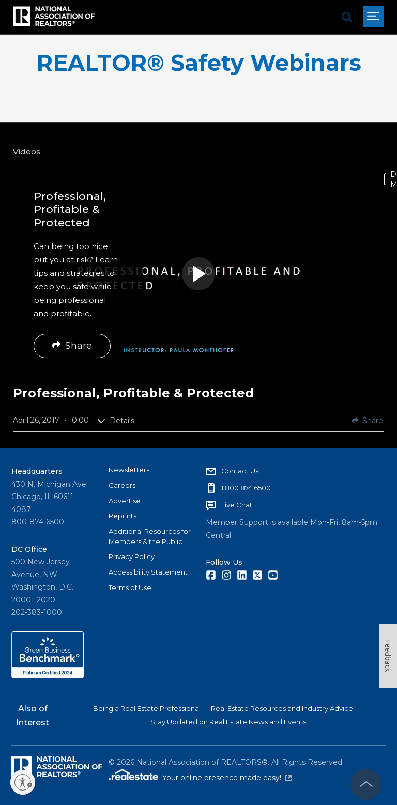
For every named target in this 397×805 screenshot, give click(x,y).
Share (72, 345)
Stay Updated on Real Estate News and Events (228, 722)
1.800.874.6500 (246, 488)
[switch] (385, 179)
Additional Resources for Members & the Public (150, 536)
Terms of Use (130, 587)
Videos (26, 152)
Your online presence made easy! (227, 777)
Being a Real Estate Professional (147, 708)
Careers (122, 485)
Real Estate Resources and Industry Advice (282, 708)
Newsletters (129, 470)
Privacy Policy (132, 556)
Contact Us (239, 471)
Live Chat (236, 505)
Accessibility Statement (148, 572)
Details (115, 420)
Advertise (125, 501)
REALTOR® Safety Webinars (198, 62)
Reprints (122, 516)
